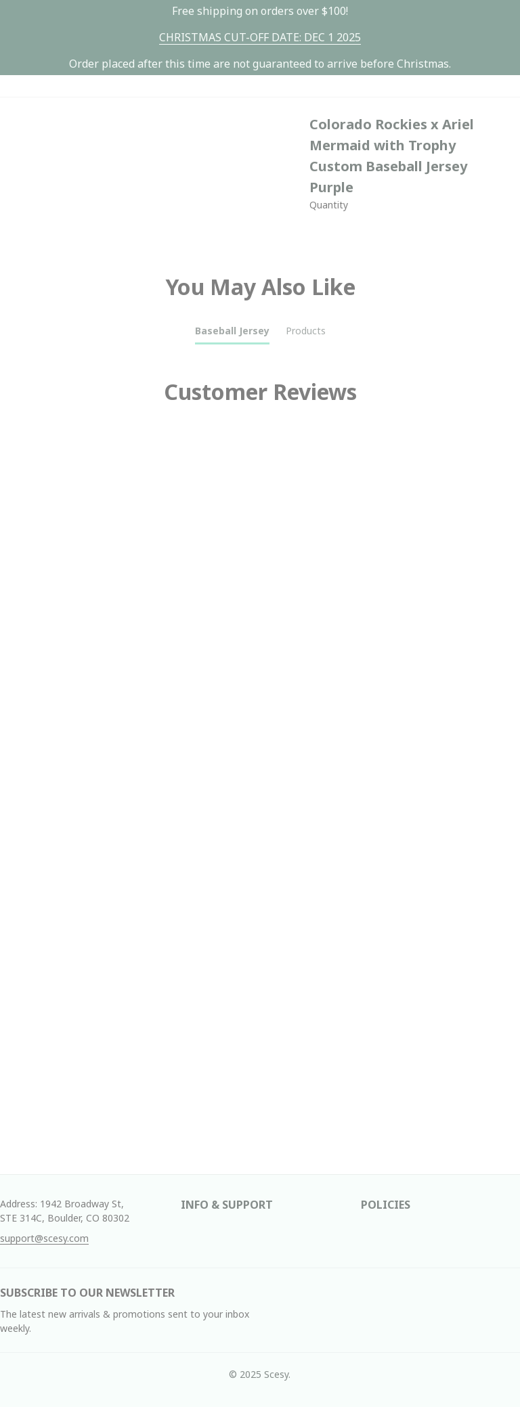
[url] (260, 37)
